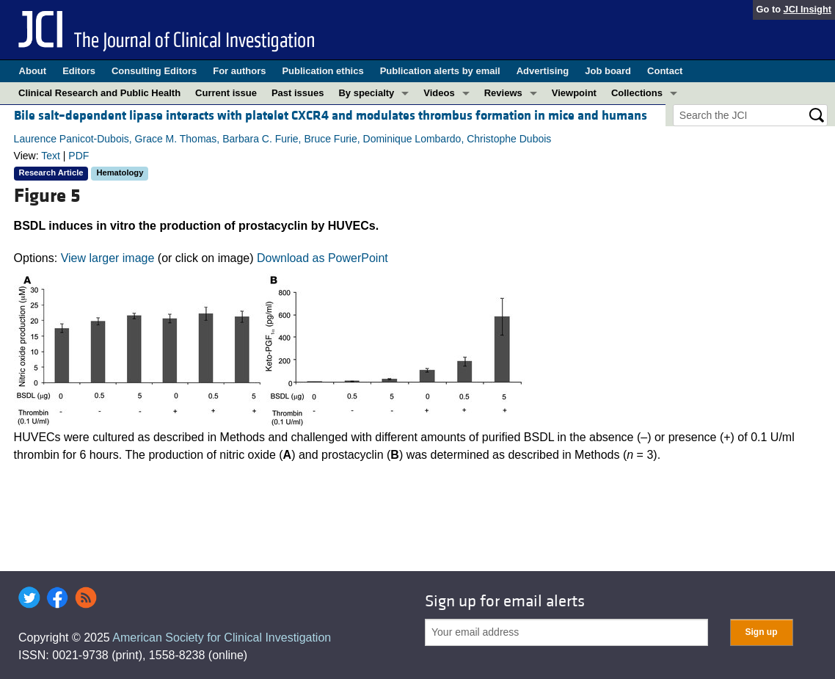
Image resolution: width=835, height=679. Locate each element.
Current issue (226, 92)
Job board (608, 70)
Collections (637, 92)
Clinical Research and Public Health (99, 92)
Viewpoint (574, 92)
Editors (78, 70)
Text (50, 155)
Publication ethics (322, 70)
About (33, 70)
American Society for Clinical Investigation (221, 637)
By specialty (366, 92)
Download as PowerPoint (322, 258)
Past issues (297, 92)
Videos (438, 92)
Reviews (503, 92)
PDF (78, 155)
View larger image (108, 258)
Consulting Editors (154, 70)
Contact (664, 70)
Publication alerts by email (440, 70)
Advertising (543, 70)
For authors (239, 70)
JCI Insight (807, 9)
